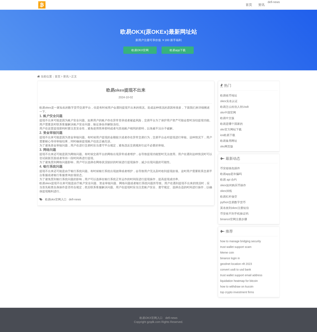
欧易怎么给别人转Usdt (234, 106)
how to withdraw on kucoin (236, 286)
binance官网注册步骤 (233, 219)
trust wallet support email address (241, 275)
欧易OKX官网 (140, 50)
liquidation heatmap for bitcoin (239, 280)
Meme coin (227, 252)
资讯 (261, 4)
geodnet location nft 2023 (236, 263)
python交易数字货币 (233, 202)
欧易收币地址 (228, 95)
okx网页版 (226, 146)
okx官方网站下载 (231, 129)
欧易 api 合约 (228, 179)
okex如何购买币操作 (233, 185)
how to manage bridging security (240, 241)
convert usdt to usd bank (235, 269)
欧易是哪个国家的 (231, 123)
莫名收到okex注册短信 (234, 207)
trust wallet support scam (235, 246)
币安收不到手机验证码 (234, 213)
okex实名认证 (229, 101)
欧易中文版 (227, 118)
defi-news (274, 2)
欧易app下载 (178, 50)
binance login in (230, 258)
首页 (249, 4)
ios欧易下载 (227, 135)
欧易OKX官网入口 (151, 317)
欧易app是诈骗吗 (231, 174)
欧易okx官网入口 (56, 199)
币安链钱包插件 (230, 168)
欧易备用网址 (228, 140)
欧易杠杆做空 (228, 196)
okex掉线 (226, 190)
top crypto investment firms (237, 292)
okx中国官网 (228, 112)
